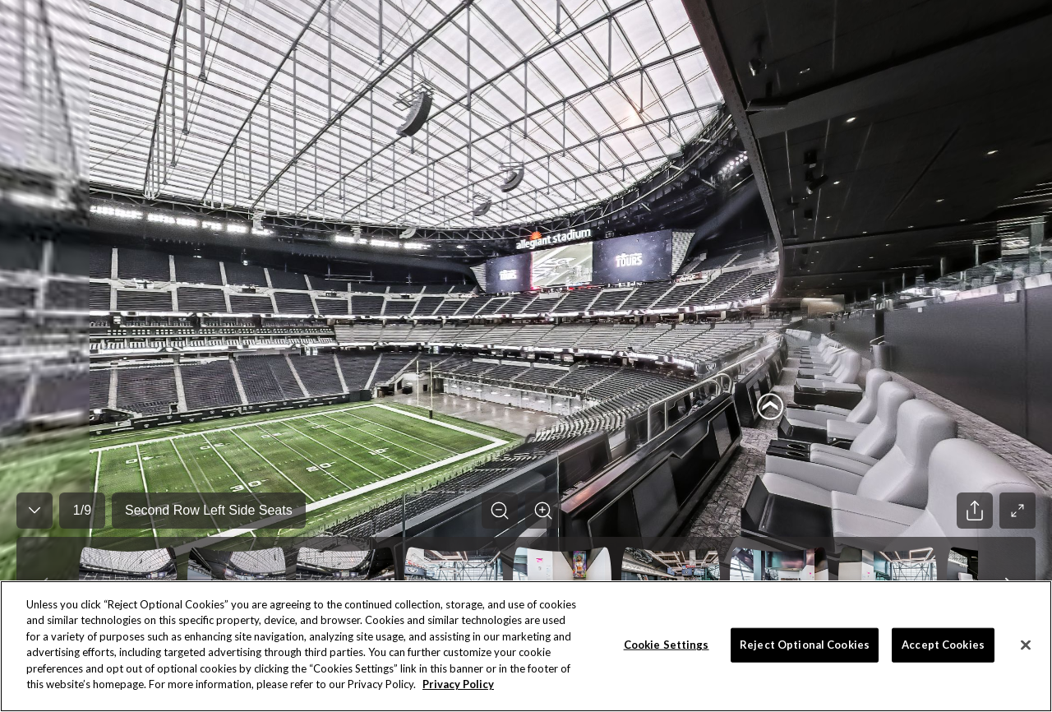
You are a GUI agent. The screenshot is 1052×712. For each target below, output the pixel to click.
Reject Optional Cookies (805, 644)
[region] (526, 646)
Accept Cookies (943, 644)
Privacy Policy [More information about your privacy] (458, 684)
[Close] (1026, 644)
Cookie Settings (666, 644)
